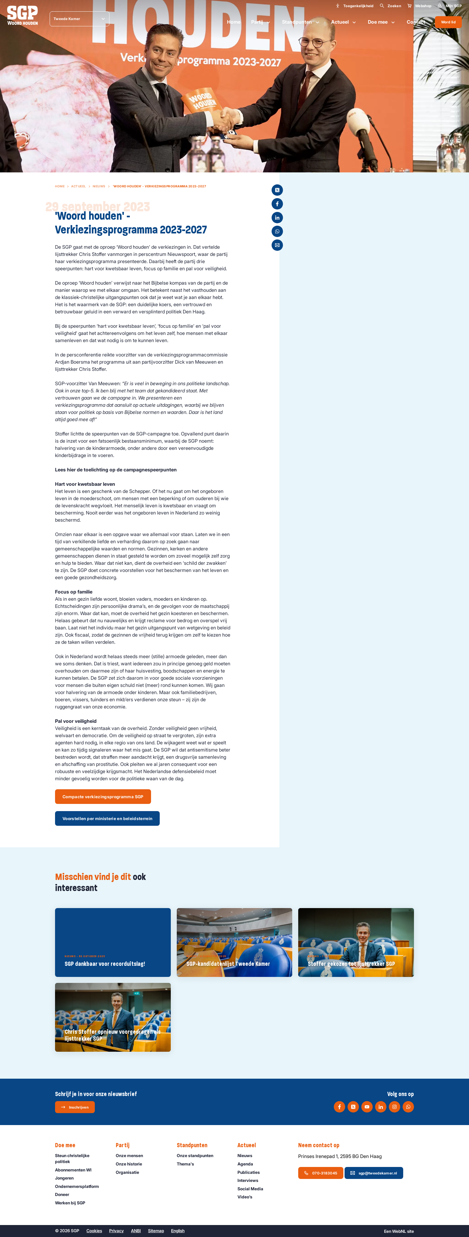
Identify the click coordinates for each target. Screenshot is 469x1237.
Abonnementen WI (76, 1170)
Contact (416, 22)
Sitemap (156, 1230)
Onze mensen (132, 1155)
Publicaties (251, 1172)
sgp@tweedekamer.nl (373, 1173)
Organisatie (130, 1172)
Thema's (188, 1164)
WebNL (399, 1231)
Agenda (247, 1164)
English (178, 1230)
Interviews (250, 1180)
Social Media (253, 1189)
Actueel (344, 22)
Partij (261, 22)
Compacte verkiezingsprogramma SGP (103, 796)
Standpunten (301, 22)
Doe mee (382, 22)
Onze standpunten (198, 1155)
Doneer (64, 1194)
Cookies (94, 1230)
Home (233, 22)
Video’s (247, 1197)
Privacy (116, 1230)
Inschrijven (75, 1107)
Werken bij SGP (73, 1203)
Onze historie (131, 1164)
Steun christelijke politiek (80, 1158)
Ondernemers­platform (79, 1186)
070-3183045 (320, 1173)
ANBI (136, 1230)
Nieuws (99, 186)
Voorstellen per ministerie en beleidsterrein (107, 818)
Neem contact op (321, 1145)
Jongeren (67, 1178)
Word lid (448, 22)
